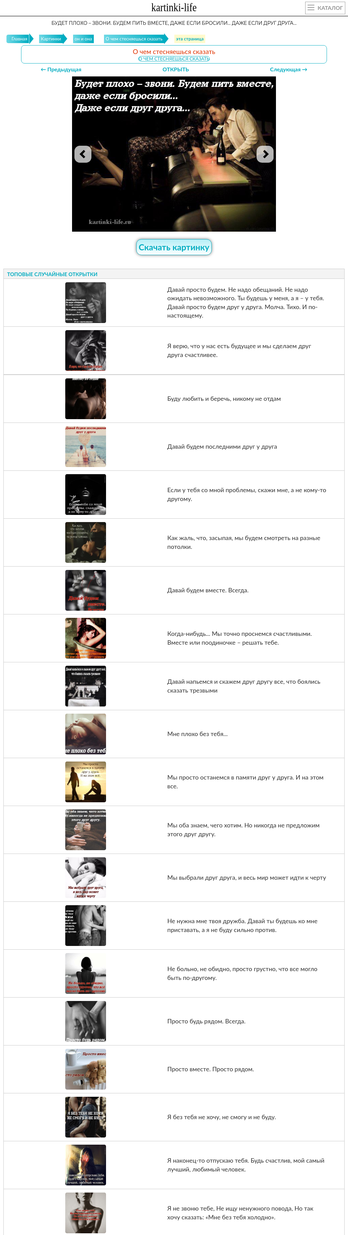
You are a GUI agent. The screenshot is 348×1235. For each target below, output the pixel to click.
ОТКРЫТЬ (175, 69)
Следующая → (289, 69)
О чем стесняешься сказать (174, 58)
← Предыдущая (60, 69)
